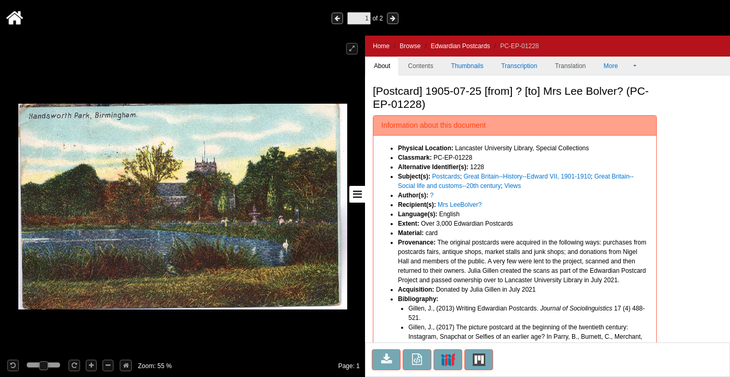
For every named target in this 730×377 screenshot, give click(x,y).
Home (381, 46)
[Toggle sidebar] (357, 194)
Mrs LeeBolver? (460, 204)
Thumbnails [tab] (467, 66)
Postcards (446, 176)
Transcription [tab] (519, 66)
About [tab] (382, 66)
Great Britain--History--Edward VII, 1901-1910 (526, 176)
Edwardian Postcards (460, 46)
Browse (410, 46)
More (617, 66)
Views (512, 186)
